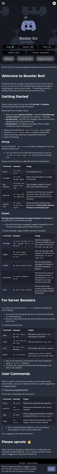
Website (8, 58)
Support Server (45, 58)
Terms (31, 471)
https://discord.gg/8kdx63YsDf (16, 390)
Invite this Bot (25, 58)
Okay (51, 469)
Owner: (13, 52)
